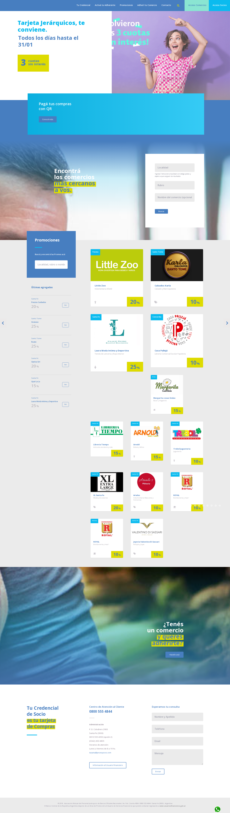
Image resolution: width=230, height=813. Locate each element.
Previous (3, 323)
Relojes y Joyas (138, 544)
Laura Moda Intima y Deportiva (112, 350)
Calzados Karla (163, 285)
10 (220, 505)
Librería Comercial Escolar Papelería (170, 354)
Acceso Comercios (197, 5)
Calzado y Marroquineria (165, 289)
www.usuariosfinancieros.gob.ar (173, 806)
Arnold (136, 444)
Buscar (161, 211)
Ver (65, 305)
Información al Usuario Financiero (108, 765)
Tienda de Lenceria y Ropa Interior (109, 354)
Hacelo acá (174, 654)
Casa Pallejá (161, 350)
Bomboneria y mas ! (181, 498)
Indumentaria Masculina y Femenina (143, 499)
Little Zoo (100, 285)
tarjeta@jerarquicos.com (100, 752)
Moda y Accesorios (100, 498)
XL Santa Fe (98, 495)
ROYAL (176, 495)
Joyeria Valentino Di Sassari (146, 542)
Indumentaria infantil (103, 289)
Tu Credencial (83, 5)
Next (226, 323)
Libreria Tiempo (101, 444)
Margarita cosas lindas (164, 398)
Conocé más (47, 119)
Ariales (136, 495)
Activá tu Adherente (105, 5)
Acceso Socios (220, 5)
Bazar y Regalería (160, 401)
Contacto (166, 5)
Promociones (126, 5)
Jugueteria (177, 451)
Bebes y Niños (138, 447)
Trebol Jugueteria (181, 449)
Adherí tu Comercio (147, 5)
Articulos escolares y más (102, 447)
